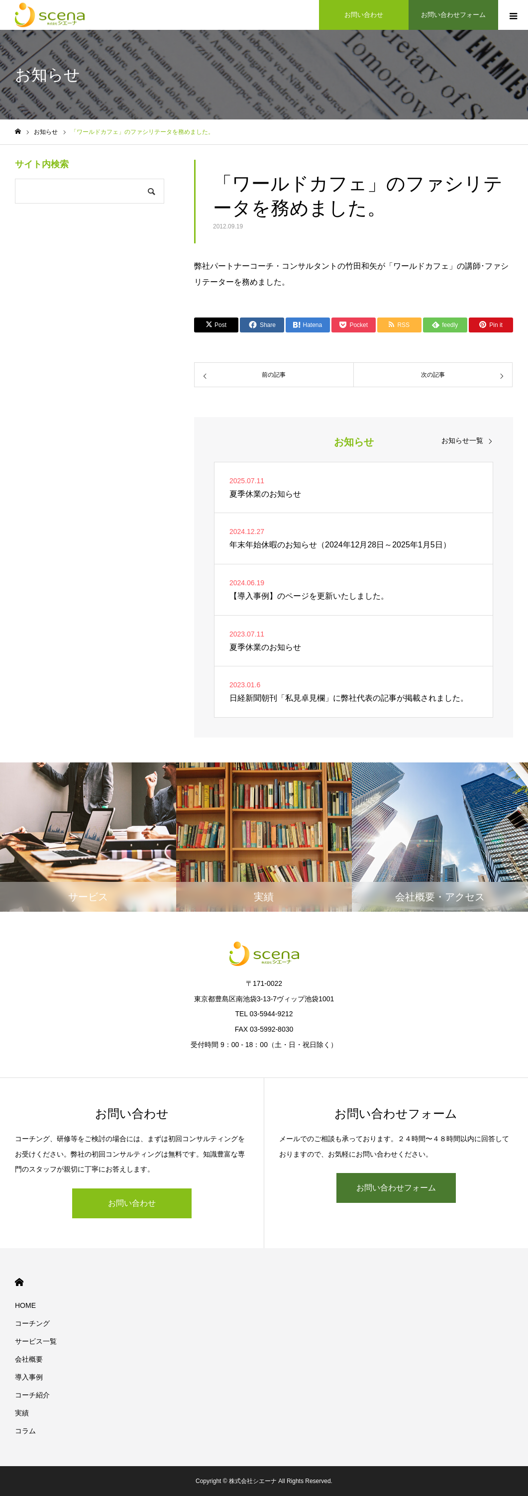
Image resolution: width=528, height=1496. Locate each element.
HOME (19, 1282)
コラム (25, 1431)
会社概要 (29, 1359)
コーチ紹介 (32, 1395)
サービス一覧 (36, 1341)
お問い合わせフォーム (396, 1187)
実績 (22, 1413)
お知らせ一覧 (462, 440)
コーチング (32, 1323)
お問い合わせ (132, 1203)
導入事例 (29, 1377)
